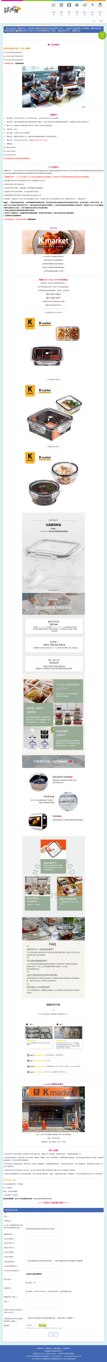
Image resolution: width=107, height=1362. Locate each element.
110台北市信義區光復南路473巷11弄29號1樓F (56, 1134)
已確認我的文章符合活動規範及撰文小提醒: (13, 1320)
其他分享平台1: (9, 1243)
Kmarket (15, 1195)
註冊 (101, 21)
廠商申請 (49, 1348)
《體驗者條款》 (32, 219)
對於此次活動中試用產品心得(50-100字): (13, 1311)
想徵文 (77, 13)
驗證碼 (6, 1325)
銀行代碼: (7, 1279)
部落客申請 (40, 1348)
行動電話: (7, 1221)
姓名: (6, 1216)
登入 (94, 21)
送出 (53, 1334)
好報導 (53, 13)
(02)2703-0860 (56, 1356)
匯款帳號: (7, 1288)
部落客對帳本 (19, 63)
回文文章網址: (9, 1239)
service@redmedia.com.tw (42, 1198)
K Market (20, 1184)
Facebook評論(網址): (11, 1270)
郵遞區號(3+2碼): (10, 1297)
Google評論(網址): (10, 1266)
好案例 (61, 13)
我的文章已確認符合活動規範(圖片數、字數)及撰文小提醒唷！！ (51, 1318)
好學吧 (100, 13)
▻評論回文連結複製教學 (34, 1274)
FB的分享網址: (9, 1252)
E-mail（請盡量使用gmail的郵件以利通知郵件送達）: (13, 1226)
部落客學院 (66, 1348)
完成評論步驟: (9, 1262)
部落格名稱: (8, 1234)
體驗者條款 (57, 1348)
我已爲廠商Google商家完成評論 (39, 1261)
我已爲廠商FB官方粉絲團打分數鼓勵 (67, 1261)
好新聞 (92, 13)
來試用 (84, 13)
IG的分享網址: (9, 1257)
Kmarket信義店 (13, 1191)
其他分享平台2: (9, 1247)
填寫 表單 (102, 35)
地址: (6, 1301)
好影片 (69, 13)
